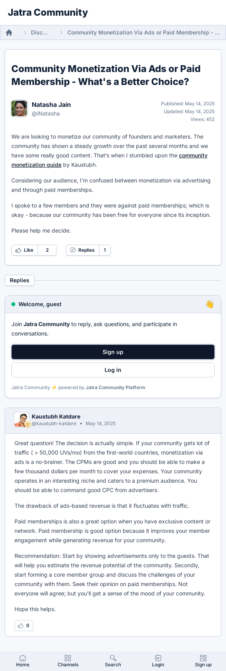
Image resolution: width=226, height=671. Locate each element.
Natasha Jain (51, 104)
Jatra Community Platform (115, 387)
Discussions (40, 32)
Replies (82, 250)
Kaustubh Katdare (56, 416)
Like (24, 250)
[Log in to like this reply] (23, 625)
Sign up (113, 351)
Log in (113, 369)
